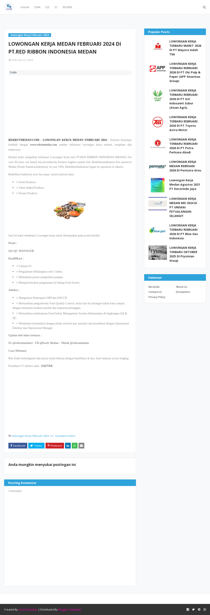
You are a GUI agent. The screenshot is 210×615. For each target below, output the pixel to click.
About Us (181, 287)
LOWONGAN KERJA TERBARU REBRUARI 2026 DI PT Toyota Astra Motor (183, 123)
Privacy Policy (156, 297)
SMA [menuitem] (37, 7)
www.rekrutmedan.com (43, 144)
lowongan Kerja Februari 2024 (30, 436)
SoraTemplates (28, 609)
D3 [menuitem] (47, 7)
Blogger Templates (69, 609)
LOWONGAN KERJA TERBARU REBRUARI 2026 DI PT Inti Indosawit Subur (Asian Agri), (183, 99)
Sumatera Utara (65, 436)
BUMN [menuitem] (67, 7)
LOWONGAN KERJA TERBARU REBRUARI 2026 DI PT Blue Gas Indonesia (183, 231)
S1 (52, 436)
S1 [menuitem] (56, 7)
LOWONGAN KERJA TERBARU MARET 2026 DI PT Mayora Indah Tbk (185, 47)
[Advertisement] (70, 106)
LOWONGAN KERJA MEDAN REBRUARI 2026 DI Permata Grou (185, 166)
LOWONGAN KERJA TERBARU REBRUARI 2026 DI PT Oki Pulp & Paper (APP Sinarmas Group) (184, 72)
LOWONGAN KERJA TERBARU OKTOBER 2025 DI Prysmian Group (183, 254)
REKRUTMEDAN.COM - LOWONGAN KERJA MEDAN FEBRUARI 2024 (57, 139)
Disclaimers (183, 292)
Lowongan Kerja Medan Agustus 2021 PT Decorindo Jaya (184, 184)
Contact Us (155, 292)
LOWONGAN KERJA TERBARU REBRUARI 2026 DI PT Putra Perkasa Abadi (183, 145)
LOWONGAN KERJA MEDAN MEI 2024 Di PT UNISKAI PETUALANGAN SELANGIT (183, 207)
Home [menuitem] (25, 7)
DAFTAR (46, 365)
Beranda (153, 287)
